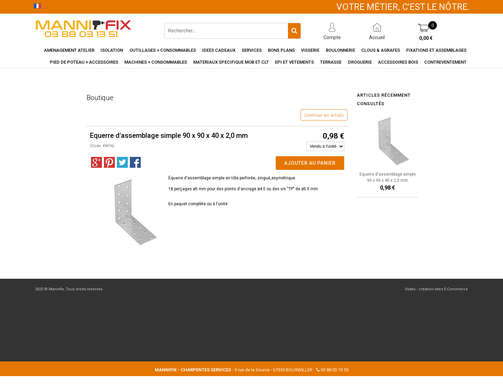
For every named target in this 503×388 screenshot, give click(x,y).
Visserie (310, 50)
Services (252, 50)
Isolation (112, 50)
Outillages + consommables (162, 50)
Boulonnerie (340, 50)
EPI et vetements (294, 62)
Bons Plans (281, 50)
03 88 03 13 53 (335, 369)
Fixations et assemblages (436, 50)
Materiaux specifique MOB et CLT (231, 62)
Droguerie (360, 62)
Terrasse (330, 62)
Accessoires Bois (398, 62)
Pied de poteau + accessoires (84, 62)
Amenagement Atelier (69, 50)
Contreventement (445, 62)
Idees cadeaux (218, 50)
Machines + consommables (155, 62)
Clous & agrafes (380, 50)
